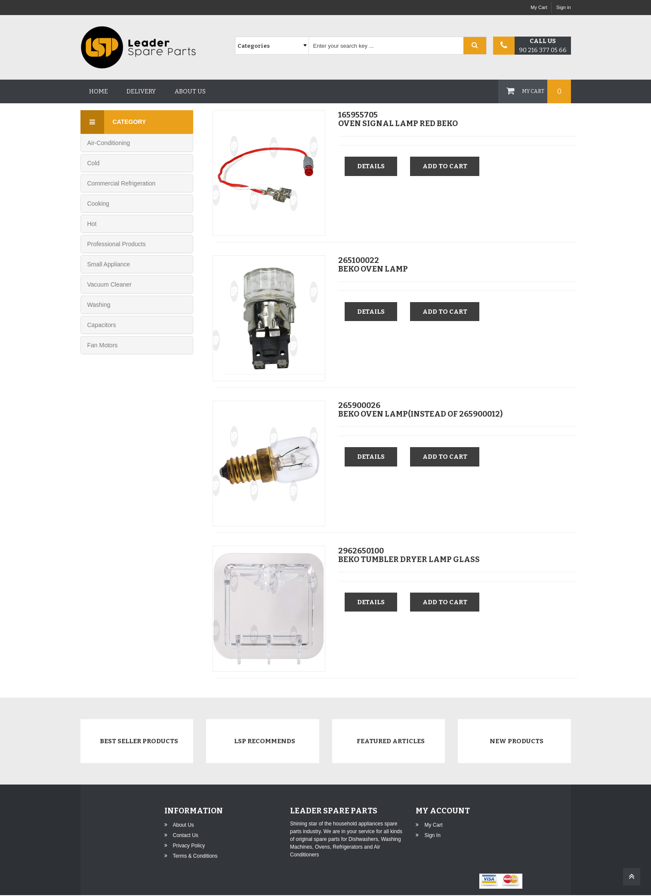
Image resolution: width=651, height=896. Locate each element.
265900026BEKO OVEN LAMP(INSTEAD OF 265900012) (420, 409)
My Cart (539, 7)
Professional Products (116, 244)
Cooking (98, 203)
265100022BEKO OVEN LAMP (373, 263)
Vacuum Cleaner (109, 284)
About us (190, 91)
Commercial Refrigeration (121, 183)
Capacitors (101, 324)
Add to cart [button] (446, 166)
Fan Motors (102, 345)
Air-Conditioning (108, 142)
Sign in (563, 7)
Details (371, 166)
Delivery (141, 91)
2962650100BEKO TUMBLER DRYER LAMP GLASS (409, 554)
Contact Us (185, 836)
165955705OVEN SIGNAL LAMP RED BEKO (398, 118)
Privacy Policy (189, 846)
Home (98, 91)
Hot (92, 223)
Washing (99, 304)
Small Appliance (108, 264)
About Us (183, 826)
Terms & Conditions (195, 857)
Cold (93, 163)
